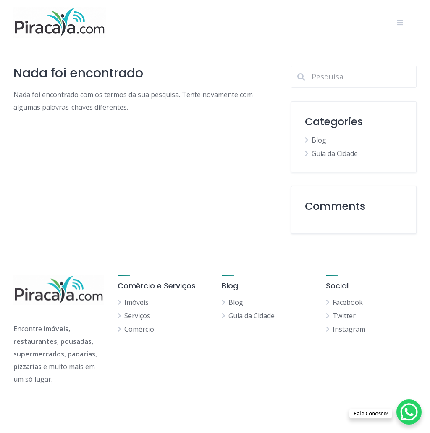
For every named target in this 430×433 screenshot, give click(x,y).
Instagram (349, 329)
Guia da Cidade (335, 153)
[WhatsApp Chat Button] (409, 412)
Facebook (348, 302)
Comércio (139, 329)
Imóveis (136, 302)
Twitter (344, 315)
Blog (319, 140)
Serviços (137, 315)
